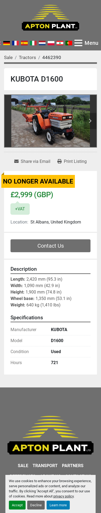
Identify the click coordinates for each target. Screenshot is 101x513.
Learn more (58, 505)
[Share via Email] (32, 161)
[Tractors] (27, 57)
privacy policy (63, 496)
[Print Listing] (72, 161)
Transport (45, 465)
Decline (36, 505)
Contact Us (50, 246)
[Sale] (8, 57)
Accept (17, 505)
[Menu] (78, 43)
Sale (23, 465)
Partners (72, 465)
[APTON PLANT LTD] (50, 435)
